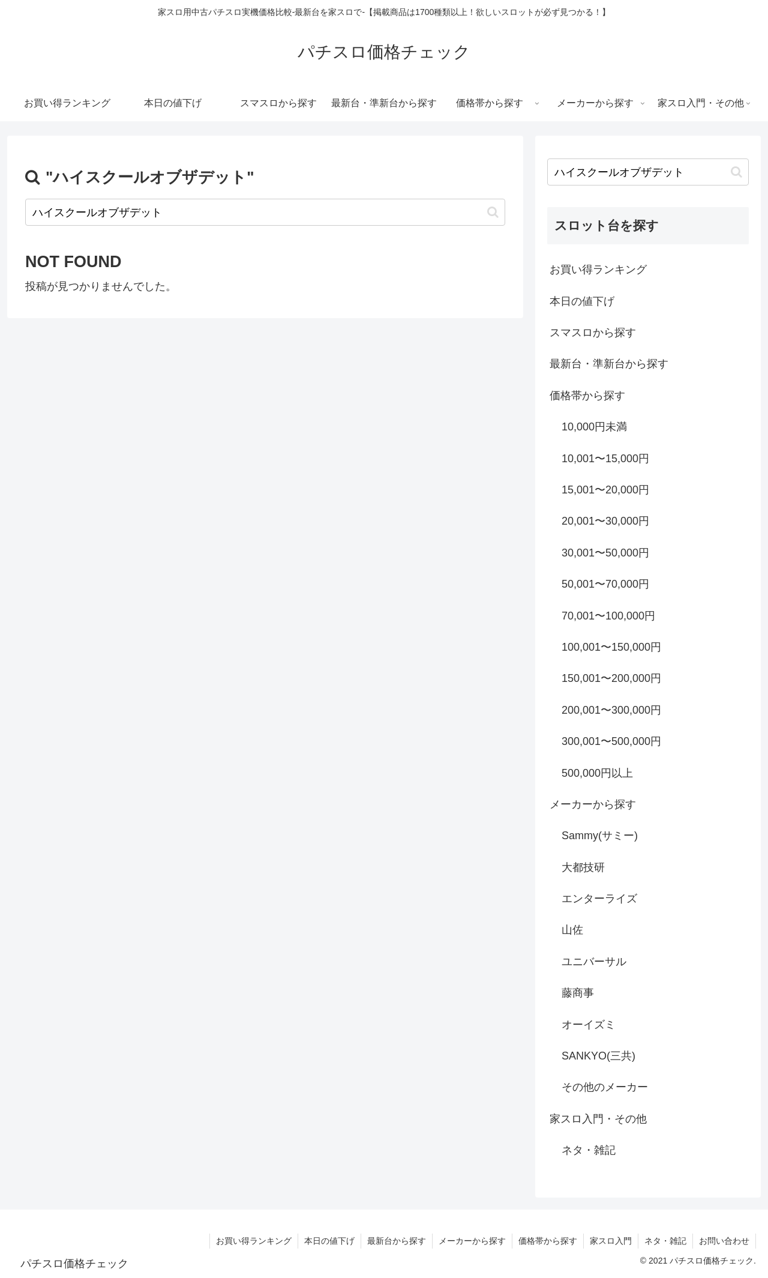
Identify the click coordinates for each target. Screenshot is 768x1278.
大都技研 (583, 867)
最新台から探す (396, 1241)
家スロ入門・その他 (598, 1119)
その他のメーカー (605, 1087)
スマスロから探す (593, 333)
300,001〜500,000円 (611, 741)
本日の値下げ (582, 301)
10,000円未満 (594, 427)
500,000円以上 (597, 773)
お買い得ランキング (598, 270)
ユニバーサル (594, 962)
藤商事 (578, 993)
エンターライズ (599, 899)
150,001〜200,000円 (611, 678)
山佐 (572, 930)
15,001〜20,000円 (605, 490)
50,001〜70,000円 (605, 584)
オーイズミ (589, 1025)
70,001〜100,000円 (608, 616)
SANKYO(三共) (598, 1056)
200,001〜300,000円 (611, 710)
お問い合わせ (724, 1241)
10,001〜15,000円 (605, 459)
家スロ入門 (611, 1241)
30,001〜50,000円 (605, 553)
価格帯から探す (587, 396)
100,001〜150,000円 (611, 647)
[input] (265, 212)
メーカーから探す (593, 804)
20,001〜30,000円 (605, 521)
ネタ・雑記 (589, 1150)
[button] (492, 212)
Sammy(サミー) (600, 836)
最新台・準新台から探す (609, 364)
